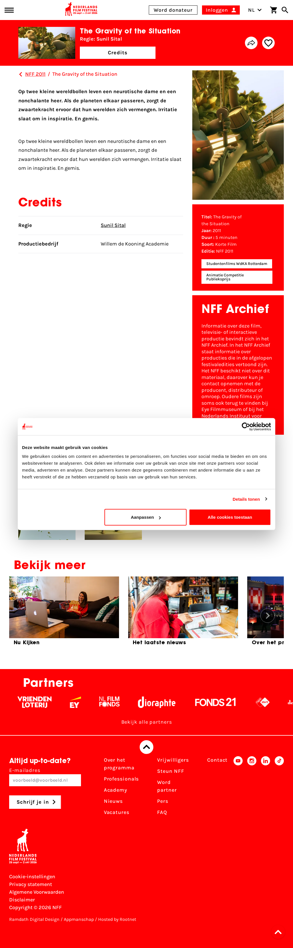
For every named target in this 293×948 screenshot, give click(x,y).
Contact (217, 760)
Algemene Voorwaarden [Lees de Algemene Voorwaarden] (36, 892)
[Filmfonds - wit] (115, 702)
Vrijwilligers (173, 760)
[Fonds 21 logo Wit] (221, 702)
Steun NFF (170, 771)
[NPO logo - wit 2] (269, 702)
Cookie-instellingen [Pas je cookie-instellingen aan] (32, 876)
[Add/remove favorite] (268, 43)
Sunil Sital (113, 225)
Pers (162, 801)
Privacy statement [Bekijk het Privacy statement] (30, 884)
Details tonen (246, 498)
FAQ (162, 812)
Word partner (167, 786)
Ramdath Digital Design (34, 919)
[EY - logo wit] (81, 702)
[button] (279, 932)
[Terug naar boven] (146, 747)
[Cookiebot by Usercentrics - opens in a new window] (246, 426)
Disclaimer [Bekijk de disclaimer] (22, 900)
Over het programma (119, 764)
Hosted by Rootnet (117, 919)
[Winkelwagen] (273, 10)
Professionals (121, 779)
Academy (115, 790)
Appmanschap (79, 919)
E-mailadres (45, 776)
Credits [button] (117, 52)
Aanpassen (146, 517)
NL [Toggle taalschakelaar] (255, 10)
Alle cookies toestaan (230, 517)
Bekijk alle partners (146, 722)
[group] (64, 613)
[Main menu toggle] (9, 10)
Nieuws (113, 801)
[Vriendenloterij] (40, 702)
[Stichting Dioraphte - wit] (162, 702)
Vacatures (116, 812)
